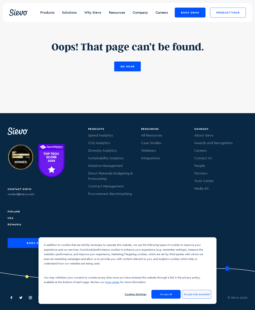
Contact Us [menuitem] (203, 158)
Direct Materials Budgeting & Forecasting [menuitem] (110, 176)
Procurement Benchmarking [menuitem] (110, 194)
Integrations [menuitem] (150, 158)
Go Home (127, 66)
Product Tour (228, 12)
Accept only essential (196, 294)
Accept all (166, 294)
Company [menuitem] (201, 128)
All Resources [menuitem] (151, 135)
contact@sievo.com (21, 194)
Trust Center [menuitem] (204, 181)
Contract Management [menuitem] (106, 186)
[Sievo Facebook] (11, 297)
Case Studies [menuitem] (151, 143)
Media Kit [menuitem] (201, 188)
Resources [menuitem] (150, 128)
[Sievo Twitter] (21, 297)
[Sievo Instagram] (30, 297)
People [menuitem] (199, 165)
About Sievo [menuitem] (203, 135)
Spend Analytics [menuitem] (100, 135)
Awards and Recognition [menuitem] (213, 143)
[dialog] (127, 270)
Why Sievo (92, 12)
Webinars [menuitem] (148, 150)
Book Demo (190, 12)
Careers (162, 12)
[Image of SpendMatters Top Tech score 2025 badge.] (51, 161)
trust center (112, 282)
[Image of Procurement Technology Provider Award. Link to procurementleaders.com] (21, 161)
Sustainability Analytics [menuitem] (106, 158)
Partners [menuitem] (200, 173)
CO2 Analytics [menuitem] (99, 143)
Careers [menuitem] (200, 150)
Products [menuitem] (96, 128)
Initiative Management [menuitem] (105, 165)
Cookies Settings (135, 294)
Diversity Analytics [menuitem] (102, 150)
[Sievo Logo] (18, 131)
